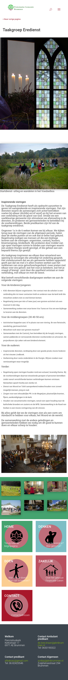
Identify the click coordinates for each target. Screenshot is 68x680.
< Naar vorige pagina (12, 19)
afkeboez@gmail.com (16, 660)
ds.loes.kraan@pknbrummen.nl (51, 644)
